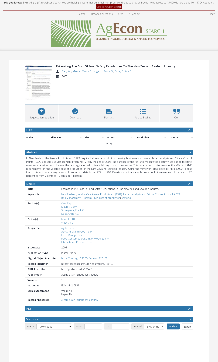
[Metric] (54, 335)
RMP (95, 197)
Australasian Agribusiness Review (79, 299)
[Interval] (154, 335)
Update (173, 334)
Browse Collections (102, 14)
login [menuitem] (212, 14)
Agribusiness (68, 228)
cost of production (109, 197)
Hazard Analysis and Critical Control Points (147, 194)
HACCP (176, 194)
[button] (109, 112)
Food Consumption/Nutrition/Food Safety (84, 238)
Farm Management (72, 235)
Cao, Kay (66, 71)
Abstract (31, 152)
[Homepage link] (109, 33)
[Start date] (93, 335)
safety (87, 194)
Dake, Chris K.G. (123, 71)
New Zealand (68, 194)
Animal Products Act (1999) (107, 194)
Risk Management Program (76, 197)
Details (30, 184)
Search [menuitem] (82, 14)
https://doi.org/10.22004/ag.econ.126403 (84, 258)
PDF (29, 309)
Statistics (32, 327)
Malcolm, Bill (68, 219)
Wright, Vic (67, 222)
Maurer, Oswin (81, 71)
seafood (126, 197)
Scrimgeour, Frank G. (101, 71)
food (80, 194)
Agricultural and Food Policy (76, 231)
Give (120, 14)
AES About (134, 14)
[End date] (120, 335)
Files (29, 130)
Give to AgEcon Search (109, 6)
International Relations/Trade (77, 242)
